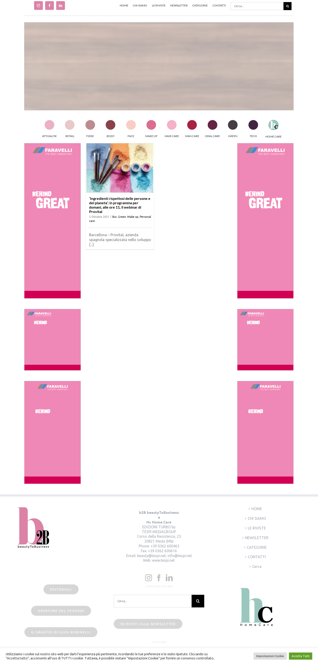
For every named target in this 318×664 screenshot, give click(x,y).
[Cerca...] (256, 6)
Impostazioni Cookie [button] (270, 656)
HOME (256, 509)
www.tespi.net (163, 560)
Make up (132, 216)
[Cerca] (287, 6)
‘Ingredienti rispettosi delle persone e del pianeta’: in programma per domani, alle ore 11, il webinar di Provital (119, 205)
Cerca (257, 566)
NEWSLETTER (256, 538)
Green (122, 216)
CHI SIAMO (257, 518)
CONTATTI (257, 557)
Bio (114, 216)
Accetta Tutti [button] (300, 656)
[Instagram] (148, 577)
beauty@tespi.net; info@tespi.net (164, 556)
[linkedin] (60, 5)
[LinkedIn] (169, 577)
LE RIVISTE (257, 528)
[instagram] (38, 5)
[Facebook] (158, 577)
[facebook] (49, 5)
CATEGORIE (257, 547)
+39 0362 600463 (165, 546)
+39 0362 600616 (162, 551)
